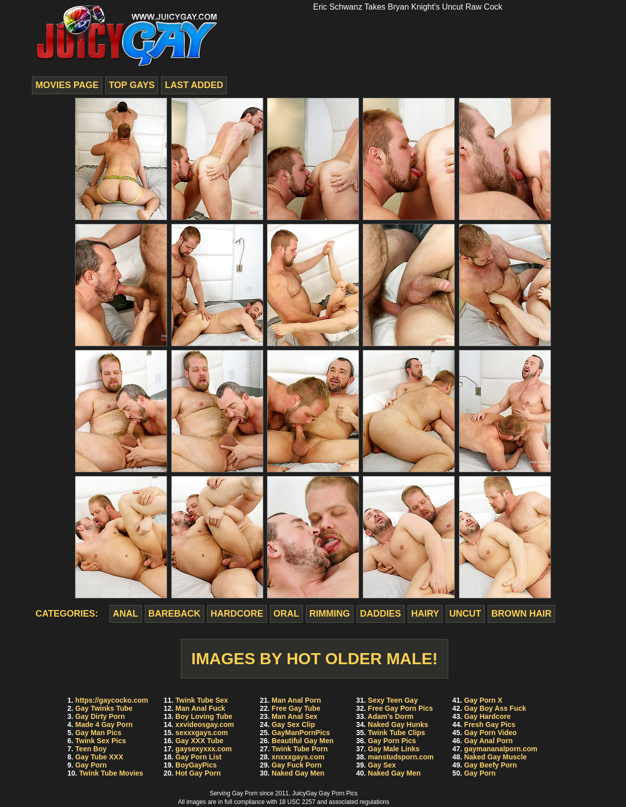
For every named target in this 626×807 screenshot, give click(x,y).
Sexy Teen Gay (393, 700)
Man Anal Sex (294, 716)
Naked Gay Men (297, 773)
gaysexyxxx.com (203, 749)
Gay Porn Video (490, 733)
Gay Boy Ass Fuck (495, 708)
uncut (465, 614)
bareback (174, 614)
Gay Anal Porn (488, 741)
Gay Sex (382, 765)
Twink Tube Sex (201, 700)
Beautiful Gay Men (302, 741)
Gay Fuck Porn (296, 765)
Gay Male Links (393, 749)
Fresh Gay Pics (489, 724)
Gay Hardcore (487, 716)
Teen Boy (91, 749)
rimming (329, 614)
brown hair (521, 614)
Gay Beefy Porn (490, 765)
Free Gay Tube (295, 708)
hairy (425, 614)
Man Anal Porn (296, 700)
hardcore (237, 614)
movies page (67, 85)
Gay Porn (91, 765)
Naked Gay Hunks (398, 724)
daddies (380, 614)
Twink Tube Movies (111, 773)
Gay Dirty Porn (100, 716)
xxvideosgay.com (204, 724)
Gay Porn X (483, 700)
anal (125, 614)
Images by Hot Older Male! (314, 659)
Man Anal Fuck (200, 708)
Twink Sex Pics (100, 741)
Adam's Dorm (390, 716)
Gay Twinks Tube (104, 708)
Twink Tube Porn (299, 749)
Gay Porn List (198, 757)
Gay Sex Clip (293, 724)
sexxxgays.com (201, 733)
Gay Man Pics (98, 733)
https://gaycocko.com (111, 700)
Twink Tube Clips (396, 733)
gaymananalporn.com (500, 749)
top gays (132, 85)
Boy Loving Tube (203, 716)
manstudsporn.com (401, 757)
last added (194, 85)
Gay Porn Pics (392, 741)
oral (286, 614)
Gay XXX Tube (199, 741)
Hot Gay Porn (197, 773)
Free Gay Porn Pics (400, 708)
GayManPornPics (300, 733)
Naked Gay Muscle (495, 757)
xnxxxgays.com (297, 757)
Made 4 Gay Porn (104, 724)
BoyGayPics (196, 765)
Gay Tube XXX (99, 757)
